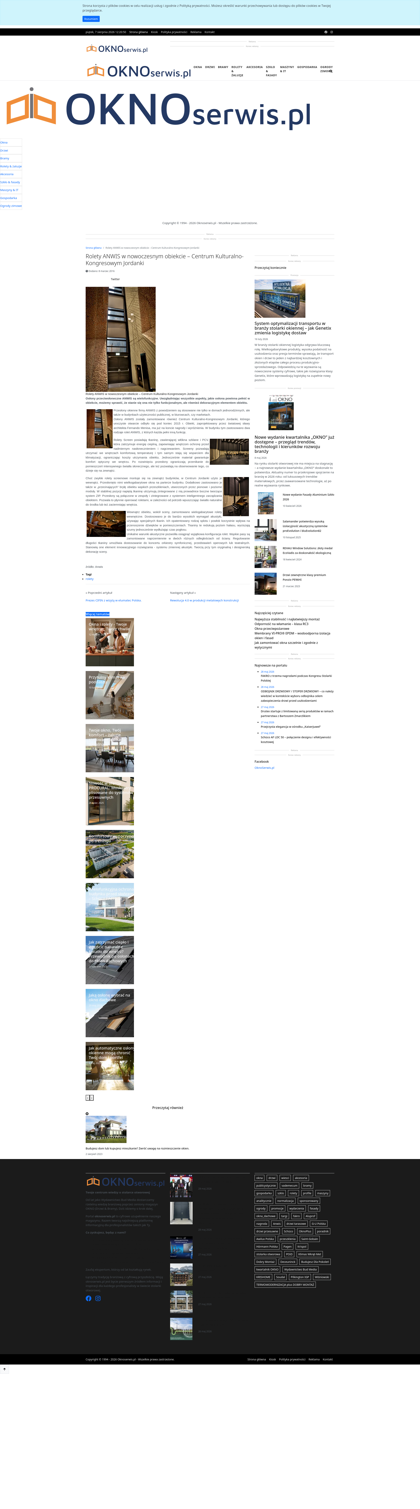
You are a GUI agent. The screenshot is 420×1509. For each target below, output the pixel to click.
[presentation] (88, 1098)
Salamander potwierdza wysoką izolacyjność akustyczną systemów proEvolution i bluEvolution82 (305, 526)
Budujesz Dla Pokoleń (315, 1262)
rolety (89, 579)
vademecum (289, 1185)
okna (259, 1178)
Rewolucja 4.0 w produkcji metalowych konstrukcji (204, 600)
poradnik (323, 1231)
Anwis (277, 1224)
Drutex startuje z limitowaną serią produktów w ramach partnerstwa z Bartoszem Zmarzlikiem (221, 1243)
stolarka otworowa (268, 1254)
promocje (277, 1208)
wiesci (285, 1178)
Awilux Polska (265, 1239)
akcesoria (301, 1178)
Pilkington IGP (300, 1277)
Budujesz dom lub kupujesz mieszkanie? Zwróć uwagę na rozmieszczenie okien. (137, 1148)
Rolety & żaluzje (237, 71)
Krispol (301, 1246)
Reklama (196, 32)
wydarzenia (296, 1208)
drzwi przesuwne (267, 1231)
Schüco (288, 1231)
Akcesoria (254, 67)
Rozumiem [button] (91, 19)
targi (284, 1216)
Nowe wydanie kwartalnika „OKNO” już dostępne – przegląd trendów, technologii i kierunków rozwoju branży (294, 444)
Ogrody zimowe (326, 69)
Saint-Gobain (310, 1239)
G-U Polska (319, 1224)
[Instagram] (98, 1299)
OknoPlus (305, 1231)
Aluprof (310, 1216)
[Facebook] (89, 1299)
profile (307, 1193)
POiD (289, 1254)
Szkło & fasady (271, 71)
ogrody (261, 1208)
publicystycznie (266, 1185)
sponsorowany (309, 1201)
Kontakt (209, 32)
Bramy (223, 67)
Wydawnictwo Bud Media (300, 1269)
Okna (198, 67)
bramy (307, 1185)
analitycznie (263, 1201)
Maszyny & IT (287, 69)
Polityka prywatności (174, 32)
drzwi (272, 1178)
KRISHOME (263, 1277)
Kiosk (154, 32)
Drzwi (210, 67)
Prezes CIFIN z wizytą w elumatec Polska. (114, 600)
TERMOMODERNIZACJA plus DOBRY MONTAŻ (285, 1285)
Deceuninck (287, 1262)
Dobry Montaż (265, 1262)
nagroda (261, 1224)
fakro (296, 1216)
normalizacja (285, 1201)
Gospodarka (307, 67)
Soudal (280, 1277)
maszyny (322, 1193)
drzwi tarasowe (296, 1224)
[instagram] (331, 32)
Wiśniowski (322, 1277)
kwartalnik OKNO (267, 1269)
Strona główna (138, 32)
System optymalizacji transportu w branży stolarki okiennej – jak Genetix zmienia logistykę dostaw (293, 328)
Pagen (288, 1246)
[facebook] (326, 32)
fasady (314, 1208)
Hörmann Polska (267, 1246)
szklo (280, 1193)
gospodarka (264, 1193)
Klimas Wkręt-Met (309, 1254)
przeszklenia (287, 1239)
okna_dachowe (266, 1216)
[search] (331, 73)
